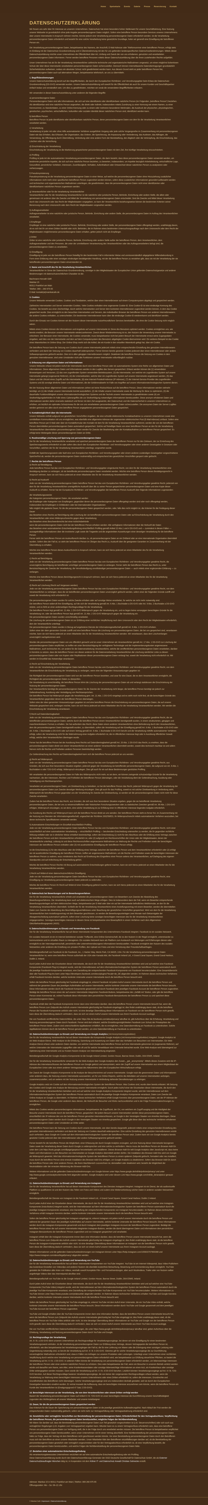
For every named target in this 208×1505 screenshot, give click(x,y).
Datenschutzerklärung (58, 1501)
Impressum (45, 1501)
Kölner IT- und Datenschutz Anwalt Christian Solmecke (114, 1461)
